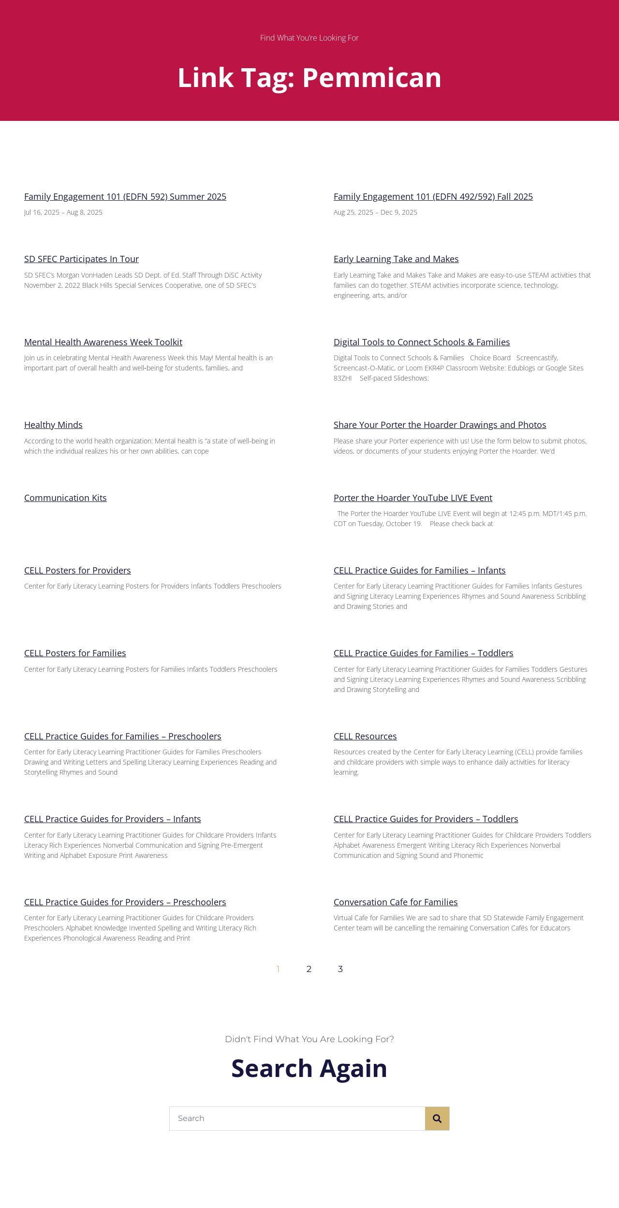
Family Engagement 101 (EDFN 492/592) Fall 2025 (433, 196)
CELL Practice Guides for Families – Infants (420, 570)
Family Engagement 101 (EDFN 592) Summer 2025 (125, 196)
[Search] (437, 1118)
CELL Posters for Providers (77, 570)
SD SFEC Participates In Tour (81, 259)
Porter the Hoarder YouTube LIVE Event (413, 497)
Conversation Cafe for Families (396, 902)
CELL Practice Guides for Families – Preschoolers (122, 736)
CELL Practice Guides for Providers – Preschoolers (125, 902)
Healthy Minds (53, 424)
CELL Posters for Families (75, 653)
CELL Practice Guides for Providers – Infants (112, 819)
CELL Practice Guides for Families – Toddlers (424, 653)
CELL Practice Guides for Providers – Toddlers (426, 819)
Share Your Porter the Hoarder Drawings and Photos (440, 424)
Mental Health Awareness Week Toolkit (103, 342)
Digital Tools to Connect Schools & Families (422, 342)
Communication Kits (65, 497)
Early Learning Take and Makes (396, 259)
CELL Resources (365, 736)
